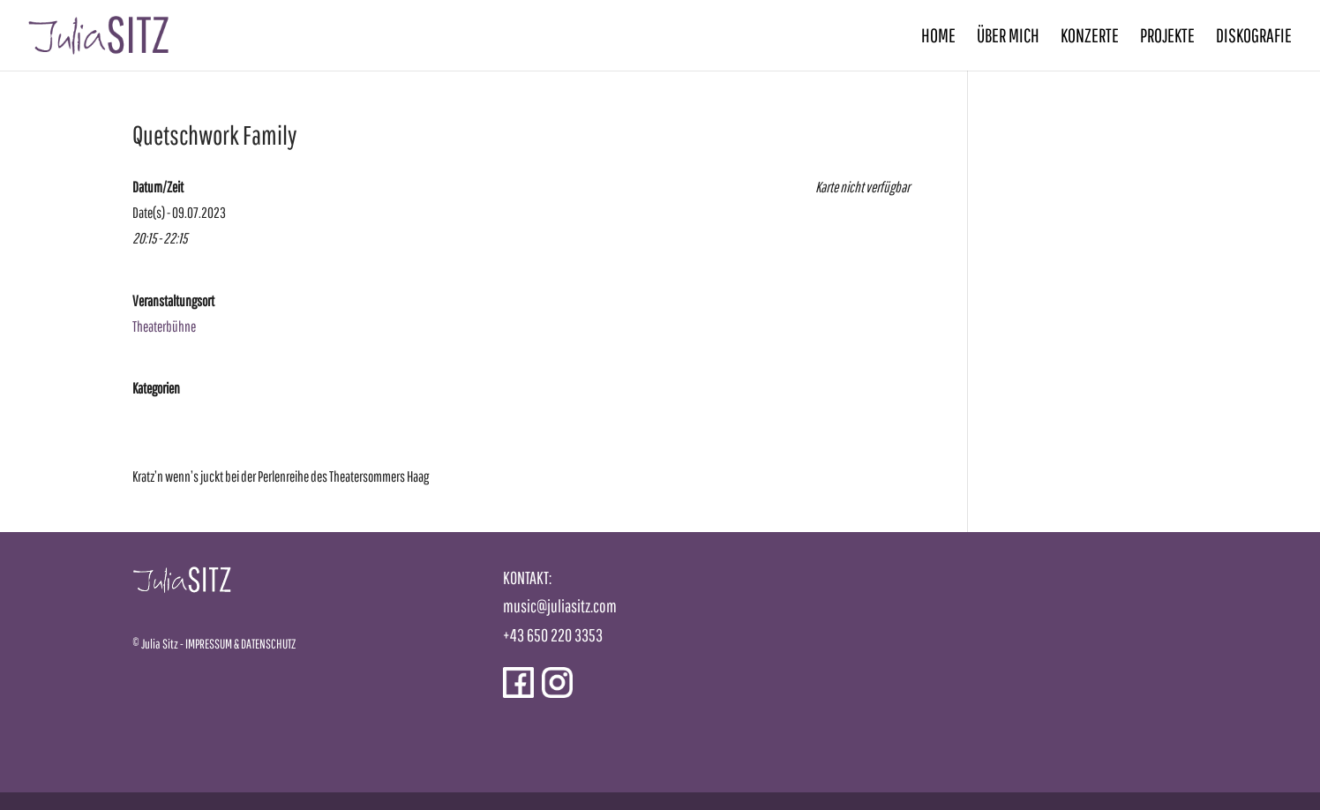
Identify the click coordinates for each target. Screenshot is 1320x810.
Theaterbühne (164, 326)
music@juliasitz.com (560, 606)
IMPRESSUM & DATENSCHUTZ (240, 643)
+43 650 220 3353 (553, 635)
